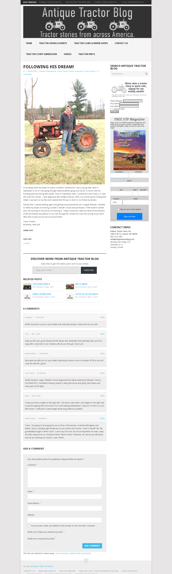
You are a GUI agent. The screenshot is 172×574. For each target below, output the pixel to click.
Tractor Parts (86, 54)
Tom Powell (29, 373)
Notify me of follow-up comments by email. (45, 532)
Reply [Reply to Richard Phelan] (102, 353)
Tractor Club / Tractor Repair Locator (98, 571)
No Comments (38, 287)
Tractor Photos (62, 71)
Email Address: (34, 503)
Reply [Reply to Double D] (102, 317)
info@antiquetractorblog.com (122, 239)
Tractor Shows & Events (53, 43)
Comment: (32, 465)
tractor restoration (76, 71)
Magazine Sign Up (47, 571)
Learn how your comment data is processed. (73, 553)
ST (24, 71)
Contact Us (121, 43)
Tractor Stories (89, 71)
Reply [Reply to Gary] (102, 396)
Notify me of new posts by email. (41, 539)
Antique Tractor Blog (41, 566)
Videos (67, 54)
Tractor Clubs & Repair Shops (91, 43)
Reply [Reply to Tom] (102, 334)
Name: (31, 491)
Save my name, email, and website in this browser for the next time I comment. (63, 526)
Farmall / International (47, 71)
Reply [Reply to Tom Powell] (102, 373)
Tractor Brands (67, 571)
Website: (31, 515)
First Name (114, 104)
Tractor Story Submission (41, 54)
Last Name (114, 106)
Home (29, 43)
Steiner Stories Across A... (50, 2)
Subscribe (89, 270)
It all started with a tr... (133, 2)
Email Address (116, 101)
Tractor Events (130, 571)
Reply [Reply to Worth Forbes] (102, 418)
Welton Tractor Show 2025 (78, 2)
